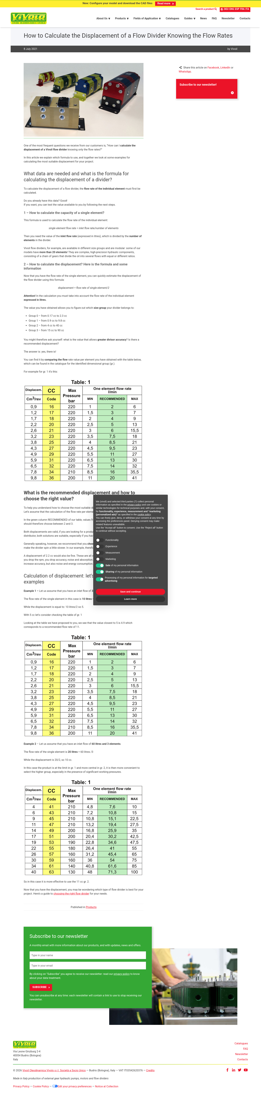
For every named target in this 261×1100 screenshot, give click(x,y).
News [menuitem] (203, 18)
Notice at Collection (106, 1087)
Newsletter (241, 1055)
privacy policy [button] (134, 504)
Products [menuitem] (120, 18)
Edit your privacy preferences (72, 1087)
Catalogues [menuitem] (172, 18)
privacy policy (122, 974)
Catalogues (241, 1044)
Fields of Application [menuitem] (145, 18)
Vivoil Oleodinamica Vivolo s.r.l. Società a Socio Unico (54, 1071)
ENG (231, 9)
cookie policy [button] (144, 514)
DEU (226, 9)
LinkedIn (225, 68)
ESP (237, 9)
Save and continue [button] (130, 591)
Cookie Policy (41, 1087)
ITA (247, 9)
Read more (165, 3)
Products (91, 908)
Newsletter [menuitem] (228, 18)
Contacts (242, 1060)
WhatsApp (185, 72)
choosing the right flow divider (71, 894)
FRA (242, 9)
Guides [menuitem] (188, 18)
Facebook (213, 68)
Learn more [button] (130, 599)
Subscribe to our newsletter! (207, 89)
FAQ (245, 1049)
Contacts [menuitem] (245, 18)
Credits (150, 1071)
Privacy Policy (21, 1087)
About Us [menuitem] (101, 18)
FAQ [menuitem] (214, 18)
